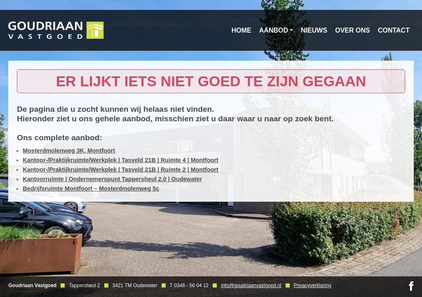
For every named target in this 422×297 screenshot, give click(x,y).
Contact (394, 30)
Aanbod (273, 30)
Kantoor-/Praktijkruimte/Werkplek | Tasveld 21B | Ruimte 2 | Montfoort (120, 169)
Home (241, 30)
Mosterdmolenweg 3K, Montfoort (69, 150)
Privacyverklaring (312, 285)
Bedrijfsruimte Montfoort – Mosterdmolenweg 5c (91, 188)
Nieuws (314, 30)
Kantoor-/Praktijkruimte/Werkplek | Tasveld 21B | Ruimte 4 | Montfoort (120, 160)
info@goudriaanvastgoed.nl (251, 285)
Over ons (352, 30)
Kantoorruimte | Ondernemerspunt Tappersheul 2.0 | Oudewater (112, 179)
